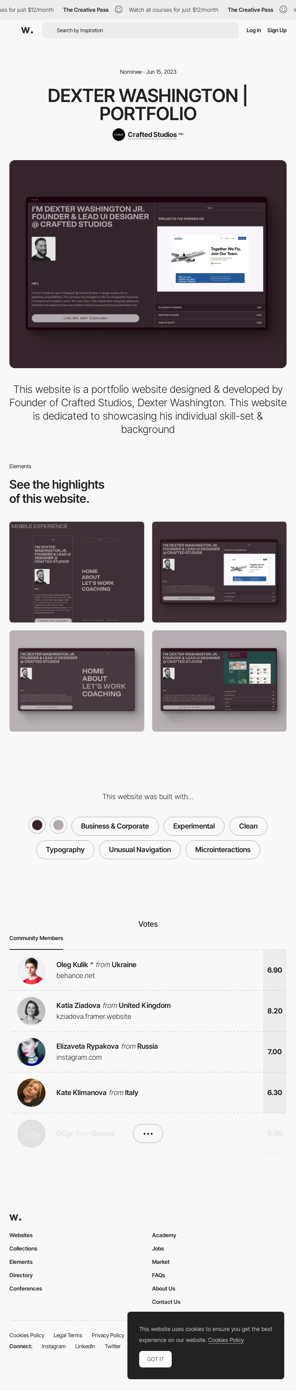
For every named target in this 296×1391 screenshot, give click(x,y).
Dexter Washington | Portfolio (148, 104)
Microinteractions (223, 849)
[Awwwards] (27, 30)
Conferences (25, 1288)
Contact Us (166, 1301)
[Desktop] (219, 572)
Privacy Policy (108, 1335)
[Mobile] (76, 572)
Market (161, 1261)
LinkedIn (85, 1346)
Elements (21, 1261)
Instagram (54, 1346)
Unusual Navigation (140, 849)
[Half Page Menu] (76, 681)
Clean (248, 826)
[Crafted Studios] (148, 134)
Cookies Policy (26, 1335)
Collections (23, 1248)
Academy (164, 1235)
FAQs (158, 1275)
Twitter (113, 1346)
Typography (65, 849)
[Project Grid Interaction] (219, 681)
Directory (21, 1275)
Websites (21, 1235)
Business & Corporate (115, 826)
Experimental (194, 826)
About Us (163, 1288)
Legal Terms (68, 1335)
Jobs (158, 1248)
